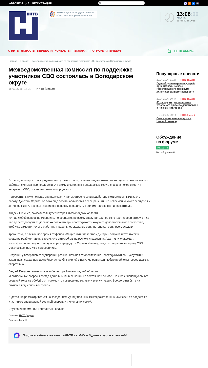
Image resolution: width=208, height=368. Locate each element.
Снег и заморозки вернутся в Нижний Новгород (174, 120)
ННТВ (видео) (26, 315)
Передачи (45, 50)
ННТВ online (184, 50)
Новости (28, 50)
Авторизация (19, 3)
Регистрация (42, 3)
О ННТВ (13, 50)
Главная (12, 61)
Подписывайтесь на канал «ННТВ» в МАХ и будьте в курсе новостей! (75, 335)
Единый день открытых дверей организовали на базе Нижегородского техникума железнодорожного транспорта (176, 87)
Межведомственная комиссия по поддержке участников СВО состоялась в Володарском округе (82, 61)
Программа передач (104, 50)
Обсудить (162, 148)
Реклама (79, 50)
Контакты (62, 50)
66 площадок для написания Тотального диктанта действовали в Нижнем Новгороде (177, 105)
